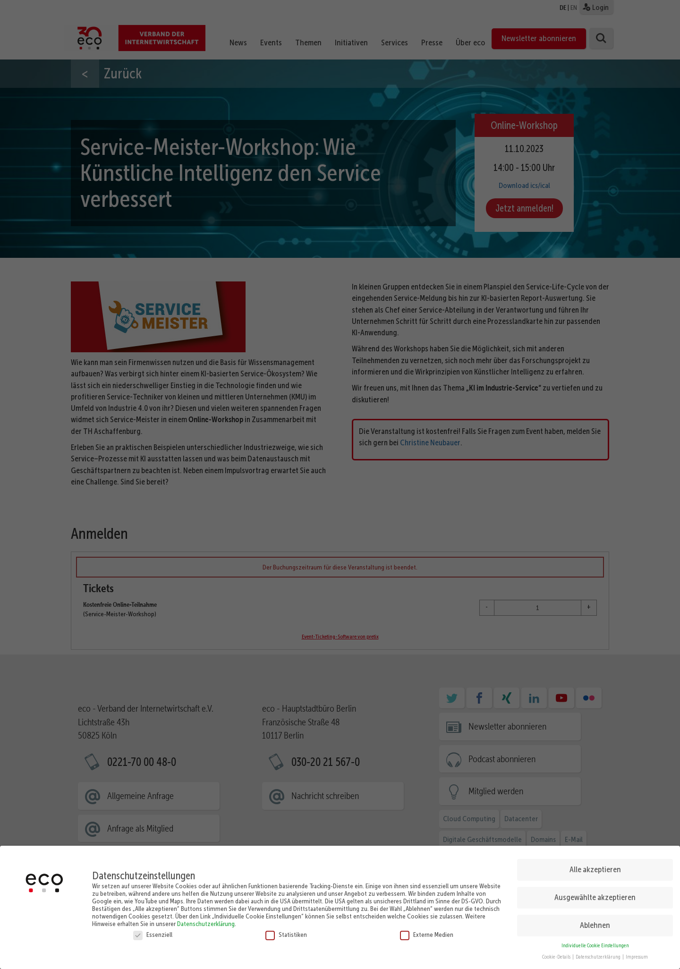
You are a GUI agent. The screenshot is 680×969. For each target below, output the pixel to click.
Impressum (637, 953)
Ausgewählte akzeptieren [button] (595, 893)
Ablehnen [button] (595, 921)
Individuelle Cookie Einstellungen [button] (595, 941)
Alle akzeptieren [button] (595, 865)
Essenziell (152, 931)
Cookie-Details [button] (556, 953)
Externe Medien (426, 931)
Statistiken (286, 931)
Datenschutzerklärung (206, 920)
